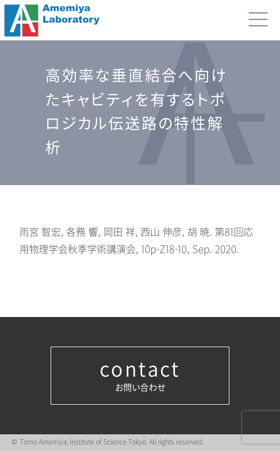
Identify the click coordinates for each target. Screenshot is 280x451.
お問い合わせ (140, 375)
